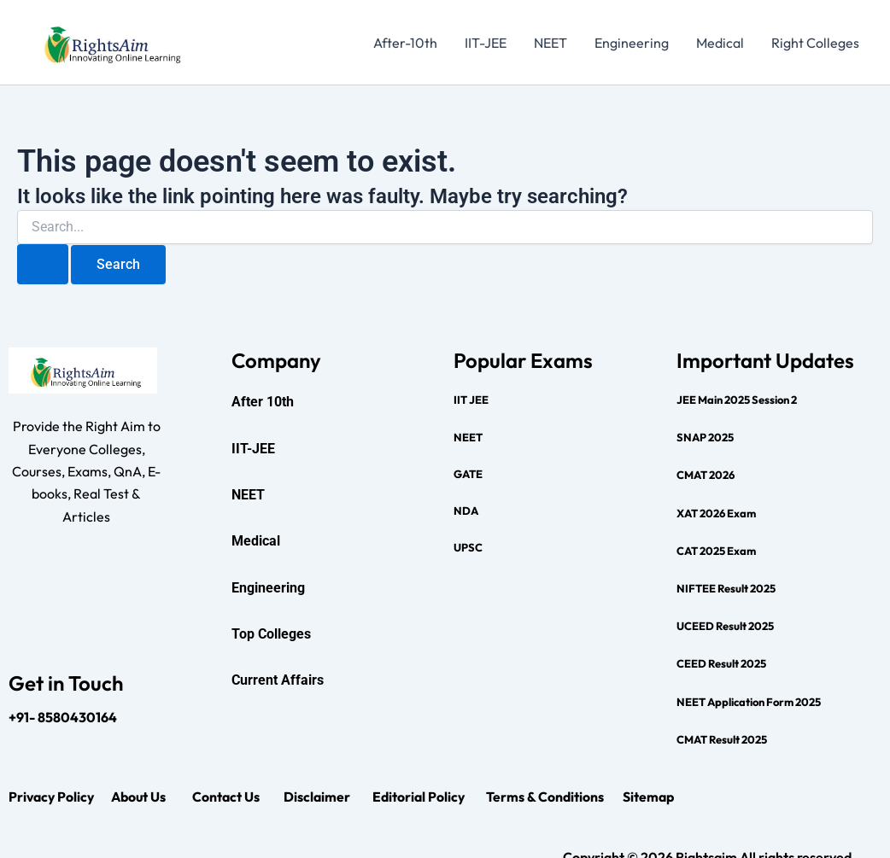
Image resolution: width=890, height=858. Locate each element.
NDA (466, 510)
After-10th (405, 42)
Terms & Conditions (545, 796)
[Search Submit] (42, 264)
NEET (550, 42)
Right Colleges (815, 42)
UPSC (468, 547)
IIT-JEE (485, 42)
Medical (720, 42)
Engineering (631, 42)
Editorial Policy (419, 796)
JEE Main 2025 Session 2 (736, 399)
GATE (468, 474)
